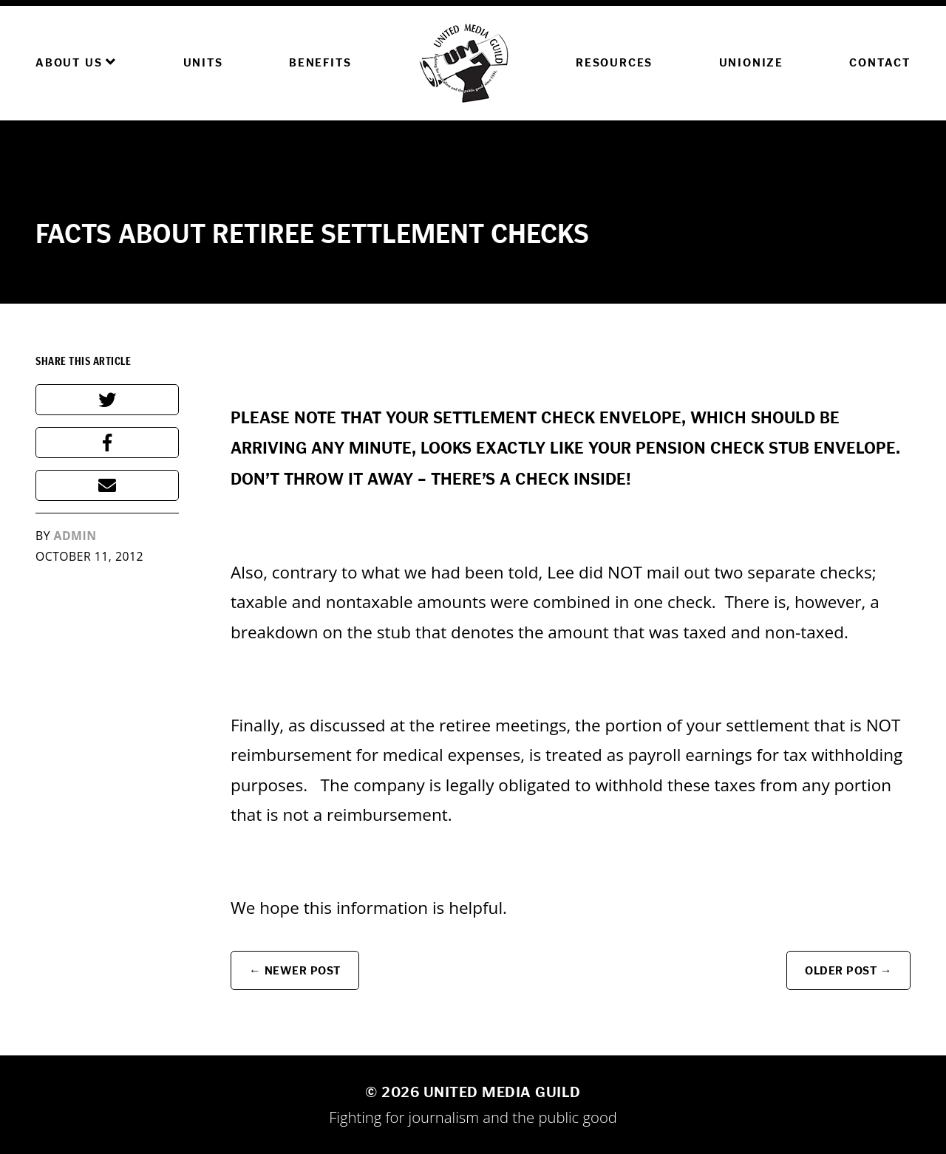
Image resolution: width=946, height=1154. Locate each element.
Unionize (751, 62)
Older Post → (848, 970)
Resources (614, 62)
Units (203, 62)
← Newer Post (295, 970)
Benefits (320, 62)
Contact (880, 62)
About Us (76, 62)
